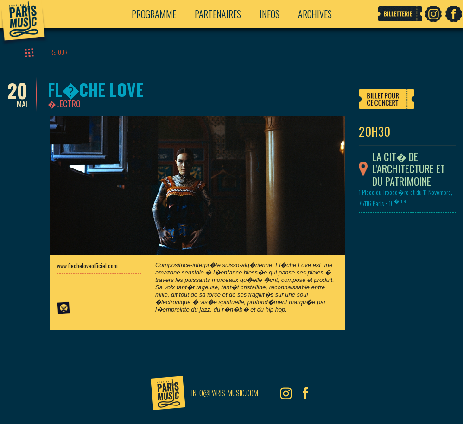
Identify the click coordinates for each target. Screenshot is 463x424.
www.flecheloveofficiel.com (87, 265)
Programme (154, 14)
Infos (269, 14)
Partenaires (218, 14)
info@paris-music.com (224, 393)
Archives (315, 14)
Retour (59, 52)
